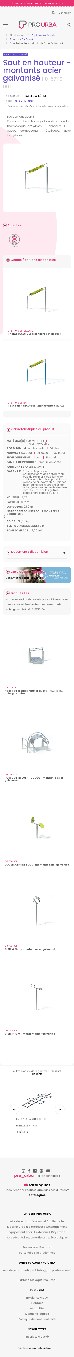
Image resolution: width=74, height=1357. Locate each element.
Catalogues (38, 1185)
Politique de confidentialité (37, 1319)
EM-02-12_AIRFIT (31, 1119)
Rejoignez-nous (37, 1298)
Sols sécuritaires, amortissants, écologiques (37, 1237)
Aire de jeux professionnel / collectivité (37, 1221)
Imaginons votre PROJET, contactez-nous (39, 3)
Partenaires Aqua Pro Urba (37, 1280)
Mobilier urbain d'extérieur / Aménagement (37, 1227)
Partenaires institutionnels (37, 1253)
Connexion (65, 12)
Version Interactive (40, 1348)
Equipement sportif (43, 35)
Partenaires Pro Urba (37, 1247)
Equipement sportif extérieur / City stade (37, 1232)
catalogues (37, 1195)
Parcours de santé (21, 39)
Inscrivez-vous (37, 1337)
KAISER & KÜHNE (36, 96)
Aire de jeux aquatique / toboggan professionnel (37, 1270)
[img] (37, 178)
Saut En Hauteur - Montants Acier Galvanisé (36, 43)
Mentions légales (37, 1314)
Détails (23, 1132)
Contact (37, 1303)
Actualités (37, 1308)
